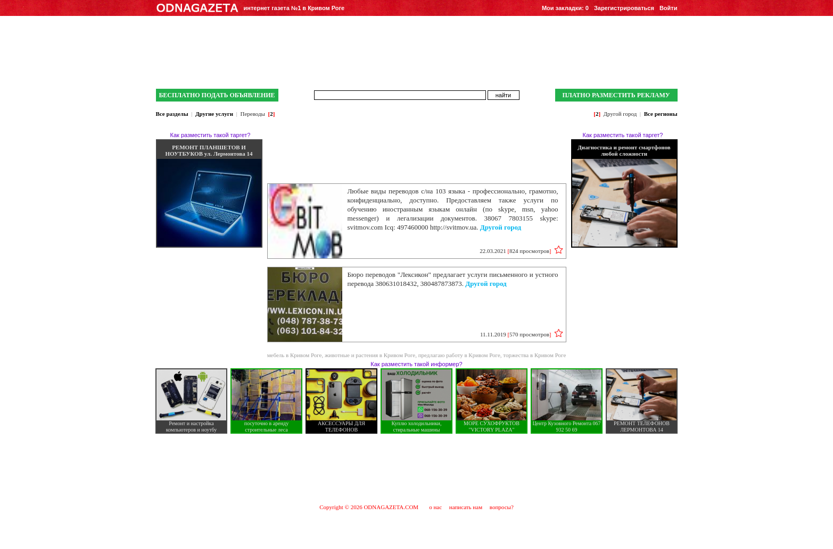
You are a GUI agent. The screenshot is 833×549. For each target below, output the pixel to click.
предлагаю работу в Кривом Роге (459, 355)
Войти (668, 8)
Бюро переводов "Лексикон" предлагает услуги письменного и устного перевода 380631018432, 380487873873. (453, 279)
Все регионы (661, 114)
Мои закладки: (565, 8)
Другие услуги (214, 114)
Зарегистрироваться (624, 8)
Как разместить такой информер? (416, 364)
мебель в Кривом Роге (294, 355)
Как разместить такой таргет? (210, 135)
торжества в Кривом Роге (534, 355)
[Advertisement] (417, 468)
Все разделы (172, 114)
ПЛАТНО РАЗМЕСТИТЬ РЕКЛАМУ (616, 95)
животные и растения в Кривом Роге (370, 355)
